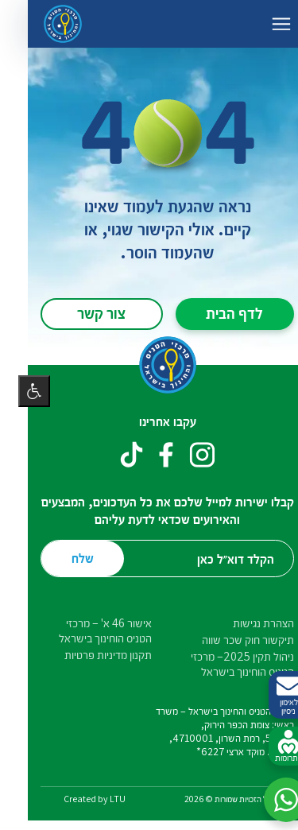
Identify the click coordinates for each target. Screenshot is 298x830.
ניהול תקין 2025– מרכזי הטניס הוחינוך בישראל (224, 664)
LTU (99, 799)
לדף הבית (216, 312)
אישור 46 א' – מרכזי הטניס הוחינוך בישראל (87, 630)
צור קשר (83, 312)
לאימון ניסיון (270, 695)
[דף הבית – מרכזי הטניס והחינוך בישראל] (44, 24)
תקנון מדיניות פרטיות (90, 654)
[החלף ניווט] (263, 23)
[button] (268, 800)
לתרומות (270, 746)
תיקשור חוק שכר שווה (230, 639)
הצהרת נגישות (245, 623)
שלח (64, 558)
